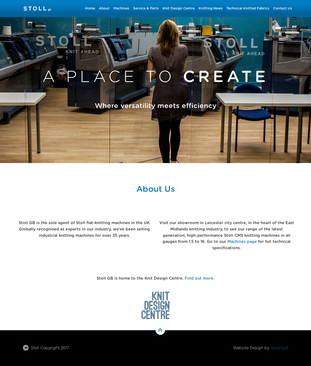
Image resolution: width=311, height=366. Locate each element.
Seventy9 (279, 348)
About (104, 8)
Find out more (199, 278)
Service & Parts (146, 8)
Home (90, 8)
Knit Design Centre (179, 8)
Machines (121, 8)
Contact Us (282, 8)
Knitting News (211, 8)
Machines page (242, 242)
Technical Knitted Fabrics (247, 8)
